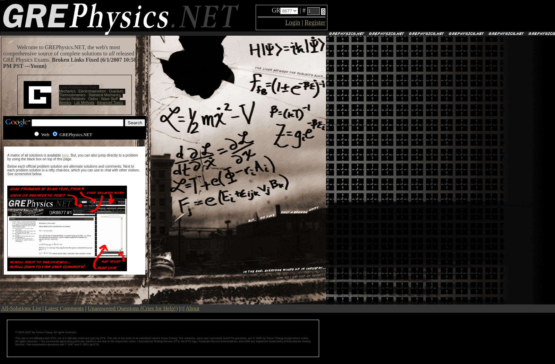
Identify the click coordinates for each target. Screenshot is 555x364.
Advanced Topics (110, 103)
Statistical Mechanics (104, 95)
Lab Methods (84, 103)
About (192, 308)
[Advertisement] (409, 16)
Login (292, 22)
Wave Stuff (109, 99)
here (65, 155)
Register (315, 22)
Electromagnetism (92, 91)
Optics (93, 99)
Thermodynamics (72, 95)
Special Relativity (72, 99)
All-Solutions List (21, 308)
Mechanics (67, 91)
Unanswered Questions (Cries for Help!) (133, 308)
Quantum (116, 91)
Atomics (65, 103)
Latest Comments (64, 308)
